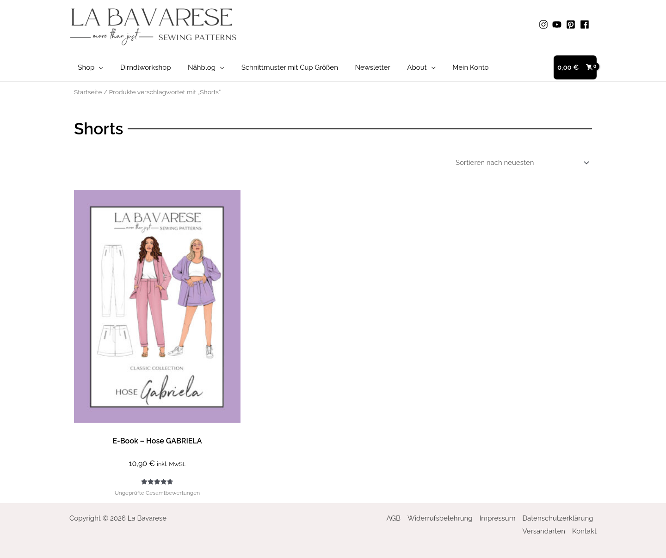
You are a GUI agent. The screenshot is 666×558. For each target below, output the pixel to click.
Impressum (498, 518)
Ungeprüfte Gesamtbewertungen (157, 493)
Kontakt (584, 531)
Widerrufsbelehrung (440, 518)
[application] (97, 67)
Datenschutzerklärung (557, 518)
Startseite (88, 92)
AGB (394, 518)
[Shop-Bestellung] (521, 162)
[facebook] (586, 24)
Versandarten (543, 531)
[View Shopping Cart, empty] (575, 67)
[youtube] (558, 24)
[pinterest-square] (572, 24)
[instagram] (545, 24)
